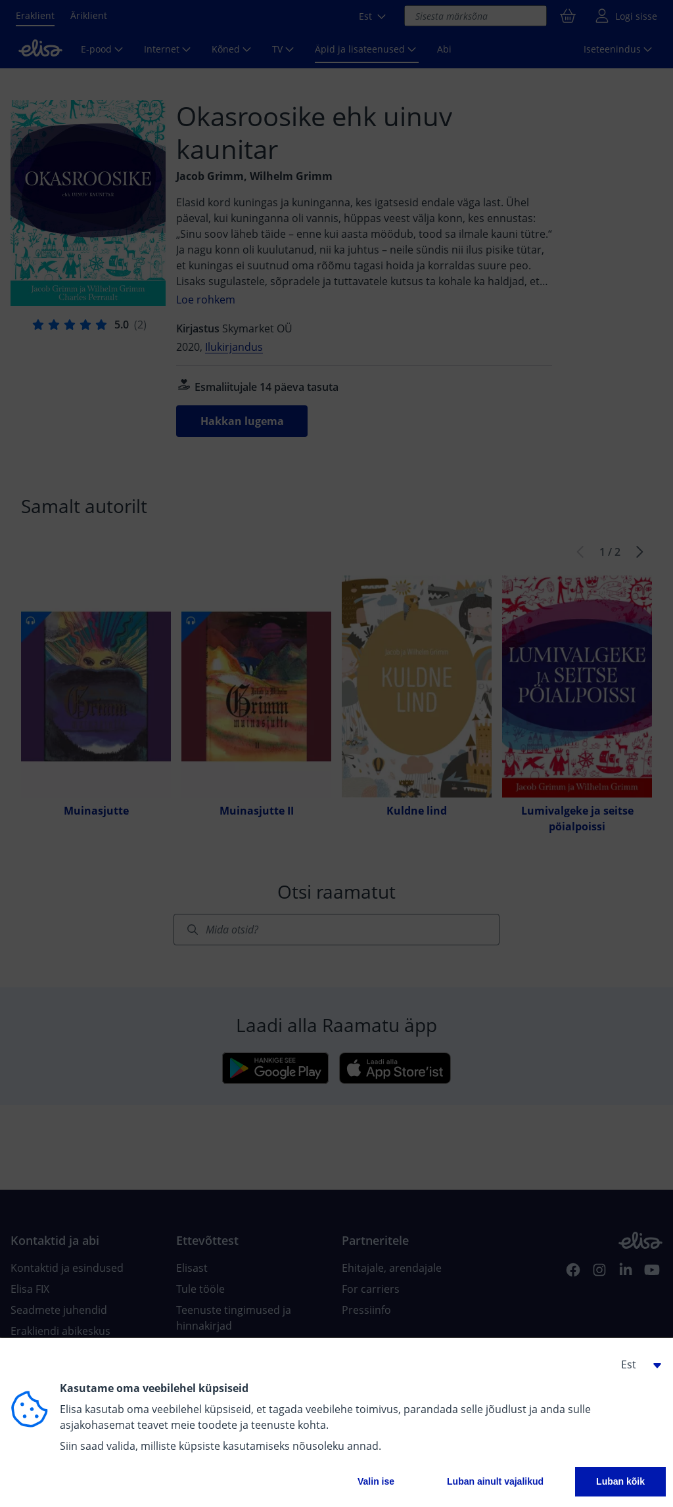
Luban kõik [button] (620, 1481)
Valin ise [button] (376, 1481)
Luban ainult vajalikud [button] (495, 1481)
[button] (636, 1364)
